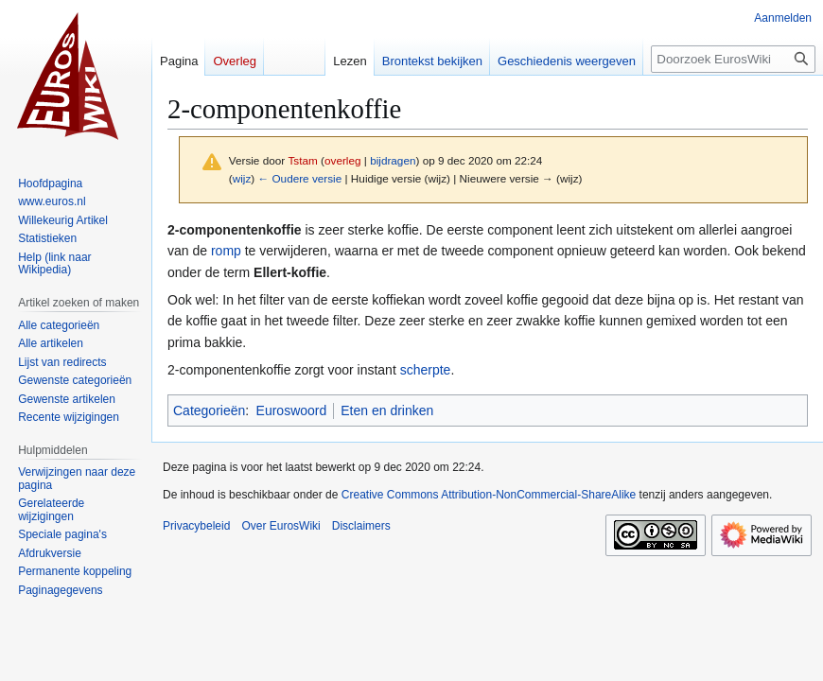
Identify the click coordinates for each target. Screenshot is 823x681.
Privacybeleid (196, 526)
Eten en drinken (387, 410)
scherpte (425, 369)
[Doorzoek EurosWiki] (733, 59)
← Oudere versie (299, 178)
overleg (342, 160)
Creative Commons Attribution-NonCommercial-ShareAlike (488, 494)
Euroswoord (291, 410)
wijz (242, 178)
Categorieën (209, 410)
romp (226, 250)
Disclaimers (361, 526)
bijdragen (392, 160)
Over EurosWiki (280, 526)
